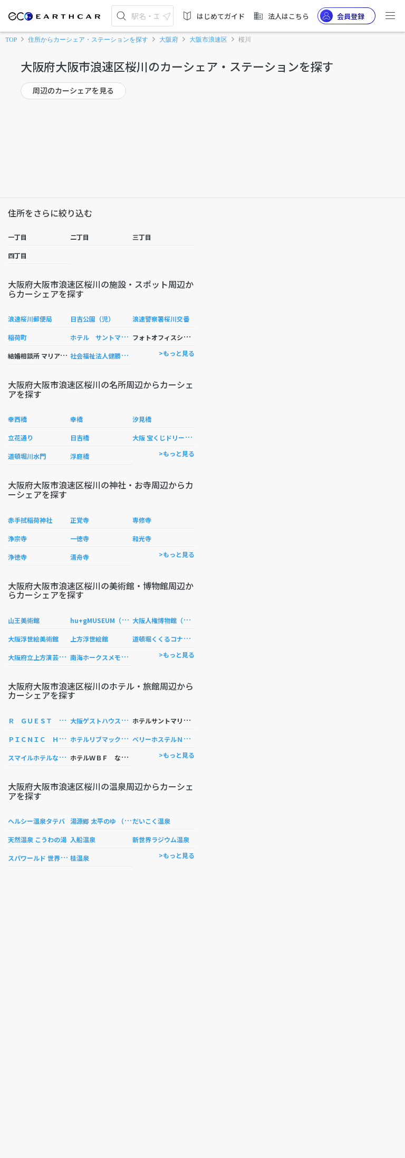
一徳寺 (79, 538)
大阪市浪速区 (208, 39)
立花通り (20, 437)
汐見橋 (141, 419)
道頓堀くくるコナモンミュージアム (182, 638)
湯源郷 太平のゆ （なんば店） (113, 820)
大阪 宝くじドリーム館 (164, 437)
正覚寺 (79, 519)
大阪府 (168, 39)
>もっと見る (177, 353)
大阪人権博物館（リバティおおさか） (185, 620)
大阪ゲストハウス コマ (105, 720)
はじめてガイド (213, 16)
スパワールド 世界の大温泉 (46, 857)
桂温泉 (79, 857)
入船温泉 (82, 839)
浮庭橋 (79, 455)
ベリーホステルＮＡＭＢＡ (170, 739)
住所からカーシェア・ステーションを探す (88, 39)
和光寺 (141, 538)
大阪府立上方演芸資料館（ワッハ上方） (65, 657)
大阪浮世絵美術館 (33, 638)
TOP (11, 39)
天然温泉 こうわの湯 (37, 839)
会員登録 (342, 16)
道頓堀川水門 (27, 455)
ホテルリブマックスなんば (108, 739)
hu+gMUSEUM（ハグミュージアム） (124, 620)
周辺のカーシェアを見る (73, 90)
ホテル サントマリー (101, 337)
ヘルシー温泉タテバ (36, 820)
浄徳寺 (17, 556)
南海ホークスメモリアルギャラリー (120, 657)
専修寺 (141, 519)
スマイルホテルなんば (39, 757)
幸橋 (76, 419)
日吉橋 (79, 437)
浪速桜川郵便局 (30, 318)
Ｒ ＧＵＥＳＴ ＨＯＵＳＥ (49, 720)
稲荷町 (17, 337)
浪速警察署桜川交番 (160, 318)
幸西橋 (17, 419)
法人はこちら (281, 16)
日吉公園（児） (92, 318)
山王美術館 (24, 620)
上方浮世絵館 (89, 638)
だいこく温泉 (151, 820)
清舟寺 (79, 556)
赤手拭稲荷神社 (30, 519)
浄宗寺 (17, 538)
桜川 (244, 39)
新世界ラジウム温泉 (160, 839)
